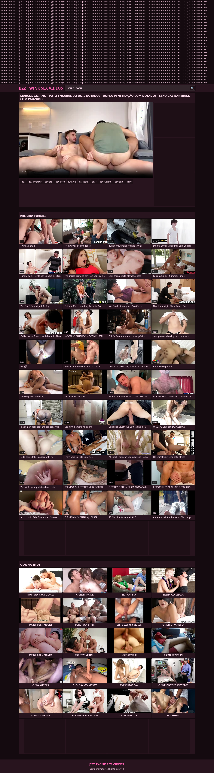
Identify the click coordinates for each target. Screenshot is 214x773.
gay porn (60, 181)
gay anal (119, 181)
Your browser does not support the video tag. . (86, 140)
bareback (83, 181)
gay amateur (35, 181)
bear (94, 181)
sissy (129, 181)
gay (23, 181)
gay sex (48, 181)
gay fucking (106, 181)
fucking (72, 181)
